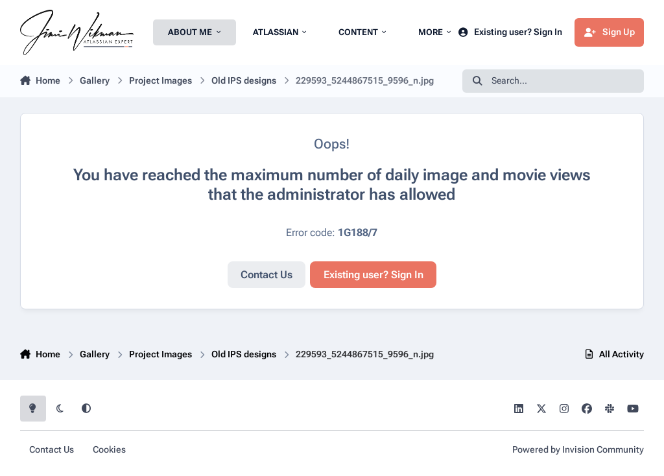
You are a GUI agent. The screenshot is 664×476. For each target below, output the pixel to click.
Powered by (578, 449)
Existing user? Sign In (373, 274)
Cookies (109, 449)
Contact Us (266, 274)
